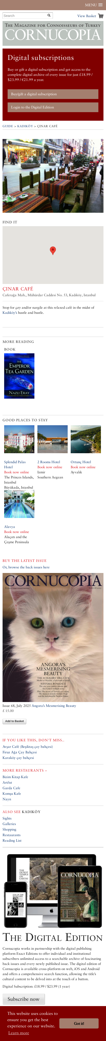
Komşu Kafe (12, 793)
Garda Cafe (11, 788)
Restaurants (12, 835)
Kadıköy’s (10, 312)
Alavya (9, 527)
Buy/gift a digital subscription (34, 94)
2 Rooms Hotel (48, 462)
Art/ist (7, 782)
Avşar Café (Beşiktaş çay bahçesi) (28, 746)
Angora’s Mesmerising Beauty (54, 706)
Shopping (9, 829)
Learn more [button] (18, 1032)
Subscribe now (23, 999)
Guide (8, 126)
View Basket (86, 16)
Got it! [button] (79, 1023)
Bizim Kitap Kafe (15, 777)
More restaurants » (25, 770)
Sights (7, 818)
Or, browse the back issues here (26, 567)
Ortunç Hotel (81, 462)
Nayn (7, 799)
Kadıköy (25, 126)
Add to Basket (14, 721)
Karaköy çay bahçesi (18, 758)
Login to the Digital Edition (32, 107)
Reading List (12, 840)
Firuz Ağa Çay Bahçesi (20, 752)
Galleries (9, 824)
